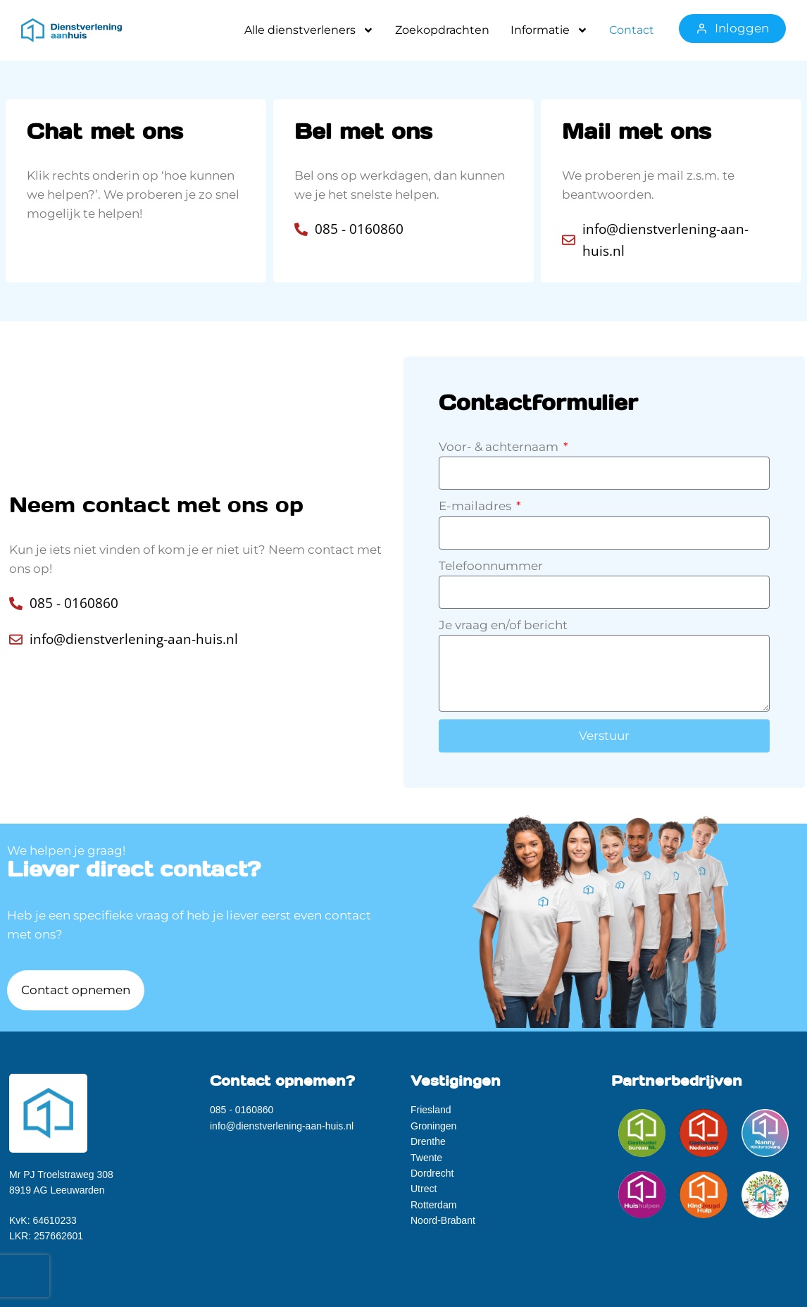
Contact (631, 30)
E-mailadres (476, 506)
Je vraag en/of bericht (503, 625)
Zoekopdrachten (442, 30)
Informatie (549, 30)
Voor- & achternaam (500, 447)
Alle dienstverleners (309, 30)
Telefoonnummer (491, 566)
